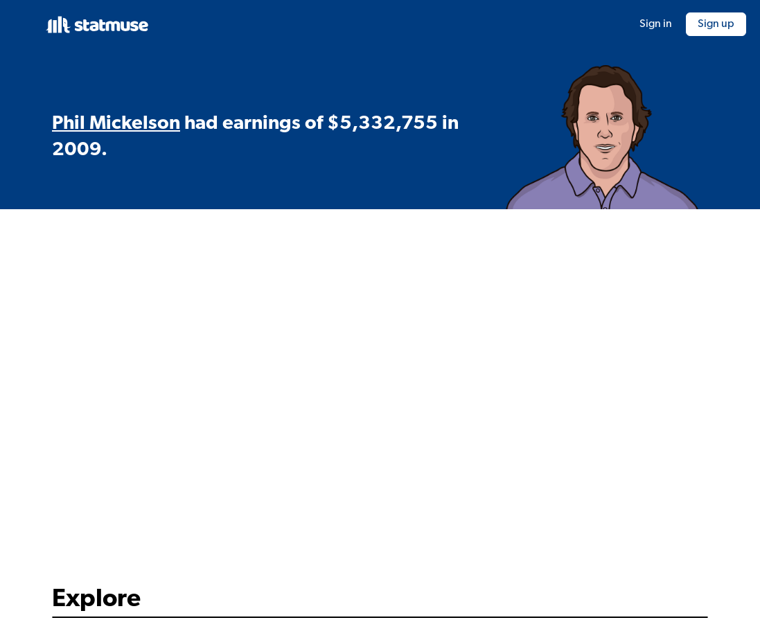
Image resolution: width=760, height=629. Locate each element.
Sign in (655, 24)
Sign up (716, 24)
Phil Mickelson (116, 124)
